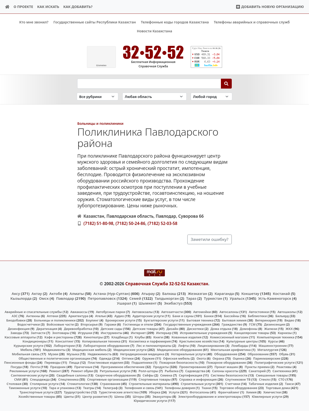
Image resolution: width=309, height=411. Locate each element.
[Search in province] (154, 96)
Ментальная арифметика (231, 350)
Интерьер (163, 333)
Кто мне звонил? (34, 22)
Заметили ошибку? (209, 239)
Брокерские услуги (120, 320)
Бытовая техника (200, 320)
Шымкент (147, 303)
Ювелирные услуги (267, 396)
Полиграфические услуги (274, 362)
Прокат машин (226, 366)
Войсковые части (60, 324)
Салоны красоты (225, 371)
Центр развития (94, 396)
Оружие (148, 358)
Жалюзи (270, 328)
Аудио (119, 316)
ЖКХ (289, 328)
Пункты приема (257, 366)
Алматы (77, 293)
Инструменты (111, 333)
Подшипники (142, 362)
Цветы (69, 396)
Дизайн (172, 328)
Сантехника (282, 371)
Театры (88, 388)
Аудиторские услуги (148, 316)
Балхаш (169, 293)
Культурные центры (242, 341)
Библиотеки (257, 316)
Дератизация (46, 328)
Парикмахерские (266, 358)
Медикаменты (54, 350)
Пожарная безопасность (178, 362)
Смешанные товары (272, 375)
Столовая (14, 384)
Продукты (161, 366)
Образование (258, 354)
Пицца (74, 362)
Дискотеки (195, 328)
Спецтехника (68, 379)
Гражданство (232, 324)
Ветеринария (265, 320)
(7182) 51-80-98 (98, 223)
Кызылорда (21, 298)
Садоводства (195, 371)
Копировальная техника (101, 341)
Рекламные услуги (24, 371)
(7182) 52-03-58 (162, 223)
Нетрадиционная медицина (142, 354)
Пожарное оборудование (226, 362)
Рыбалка (172, 371)
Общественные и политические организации (55, 358)
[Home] (7, 7)
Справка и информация (198, 379)
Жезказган (197, 293)
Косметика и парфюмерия (150, 341)
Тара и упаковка (62, 388)
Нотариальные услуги (188, 354)
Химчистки (272, 392)
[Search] (226, 83)
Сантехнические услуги (29, 375)
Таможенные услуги (25, 388)
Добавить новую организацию (270, 6)
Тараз (191, 298)
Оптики (127, 358)
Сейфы (148, 375)
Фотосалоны (199, 392)
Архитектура (78, 316)
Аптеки (52, 316)
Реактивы (284, 366)
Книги (158, 337)
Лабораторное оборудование (106, 345)
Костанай (281, 293)
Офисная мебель (176, 358)
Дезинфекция (18, 328)
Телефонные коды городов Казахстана (175, 22)
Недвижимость (100, 354)
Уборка (154, 392)
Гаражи (110, 324)
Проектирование (192, 366)
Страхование (110, 384)
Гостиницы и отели (138, 324)
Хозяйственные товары (36, 396)
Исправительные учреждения (203, 333)
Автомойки (202, 311)
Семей (135, 298)
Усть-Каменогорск (274, 298)
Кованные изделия (186, 337)
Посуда (16, 366)
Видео (289, 320)
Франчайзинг (228, 392)
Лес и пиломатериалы (153, 345)
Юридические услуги (150, 400)
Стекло (264, 379)
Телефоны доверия (180, 388)
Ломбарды (239, 345)
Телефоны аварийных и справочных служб (252, 22)
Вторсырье (89, 324)
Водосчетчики (28, 324)
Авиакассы (78, 311)
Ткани (206, 388)
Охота (201, 358)
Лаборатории (64, 345)
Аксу (16, 293)
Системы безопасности (229, 375)
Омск (44, 298)
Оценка (239, 358)
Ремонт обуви (82, 371)
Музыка (73, 354)
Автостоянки (259, 311)
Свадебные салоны (71, 375)
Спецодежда (40, 379)
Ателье (100, 316)
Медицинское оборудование (179, 350)
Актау (37, 293)
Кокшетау (250, 293)
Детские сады (111, 328)
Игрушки (85, 333)
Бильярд (282, 316)
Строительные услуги (198, 384)
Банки (209, 316)
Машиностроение (273, 345)
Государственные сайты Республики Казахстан (94, 22)
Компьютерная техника (275, 337)
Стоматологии (78, 384)
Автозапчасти (172, 311)
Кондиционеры (34, 341)
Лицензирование (211, 345)
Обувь (284, 354)
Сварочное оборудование (115, 375)
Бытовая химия (234, 320)
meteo (101, 65)
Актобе (55, 293)
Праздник (58, 366)
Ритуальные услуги (115, 371)
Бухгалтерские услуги (161, 320)
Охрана (219, 358)
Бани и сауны (183, 316)
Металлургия (267, 350)
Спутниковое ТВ (237, 379)
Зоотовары (60, 333)
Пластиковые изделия (105, 362)
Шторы (138, 396)
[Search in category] (97, 96)
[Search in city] (211, 96)
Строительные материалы (150, 384)
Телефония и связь (139, 388)
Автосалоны (229, 311)
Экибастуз (173, 303)
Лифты (183, 345)
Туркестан (213, 298)
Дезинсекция (274, 324)
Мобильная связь (26, 354)
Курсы (273, 341)
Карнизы (285, 333)
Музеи (53, 354)
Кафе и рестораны (58, 337)
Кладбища (119, 337)
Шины (119, 396)
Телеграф (110, 388)
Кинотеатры (93, 337)
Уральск (237, 298)
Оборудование (225, 354)
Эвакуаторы (162, 396)
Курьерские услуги (28, 345)
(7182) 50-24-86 (130, 223)
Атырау (148, 293)
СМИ (18, 379)
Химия (251, 392)
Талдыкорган (167, 298)
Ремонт (55, 371)
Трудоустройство (77, 392)
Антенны (33, 316)
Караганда (224, 293)
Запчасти (38, 333)
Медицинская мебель (89, 350)
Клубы (140, 337)
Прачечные (83, 366)
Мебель (26, 350)
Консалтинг (64, 341)
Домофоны (248, 328)
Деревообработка (78, 328)
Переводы (52, 362)
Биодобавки (16, 320)
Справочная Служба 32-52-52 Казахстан (166, 283)
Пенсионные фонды (20, 362)
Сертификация (190, 375)
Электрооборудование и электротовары (210, 396)
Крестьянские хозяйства (198, 341)
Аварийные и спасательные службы (33, 311)
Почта (35, 366)
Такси (289, 384)
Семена (166, 375)
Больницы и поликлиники (100, 123)
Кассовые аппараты (20, 337)
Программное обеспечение (123, 366)
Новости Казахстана (154, 31)
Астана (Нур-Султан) (111, 293)
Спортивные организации (107, 379)
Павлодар (65, 298)
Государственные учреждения (187, 324)
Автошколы (286, 311)
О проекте (23, 6)
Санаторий (257, 371)
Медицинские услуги (130, 350)
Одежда (105, 358)
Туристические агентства (119, 392)
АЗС (15, 316)
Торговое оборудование (238, 388)
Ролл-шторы (148, 371)
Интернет (138, 333)
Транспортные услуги (37, 392)
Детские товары (145, 328)
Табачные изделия (263, 384)
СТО (281, 379)
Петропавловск (102, 298)
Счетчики (232, 384)
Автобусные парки (110, 311)
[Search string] (149, 83)
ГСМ (252, 324)
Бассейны (231, 316)
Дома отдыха (221, 328)
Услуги (174, 392)
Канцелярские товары (251, 333)
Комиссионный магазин (229, 337)
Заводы (16, 333)
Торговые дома (278, 388)
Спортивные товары (155, 379)
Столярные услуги (44, 384)
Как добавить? (77, 6)
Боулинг (92, 320)
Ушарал (124, 303)
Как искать (48, 6)
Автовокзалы (142, 311)
